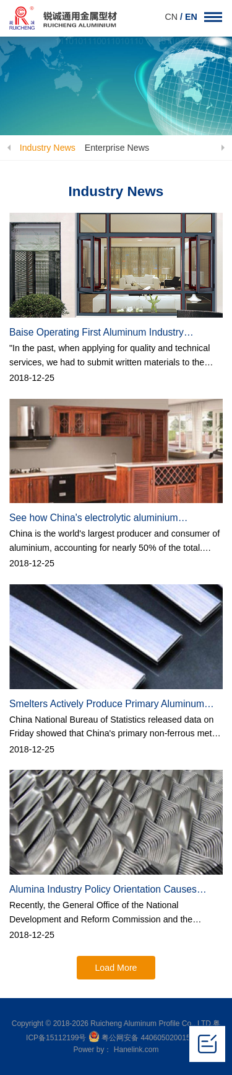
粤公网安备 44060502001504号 (147, 1037)
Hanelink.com (136, 1049)
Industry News (47, 148)
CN (172, 17)
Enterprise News (117, 148)
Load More (116, 968)
